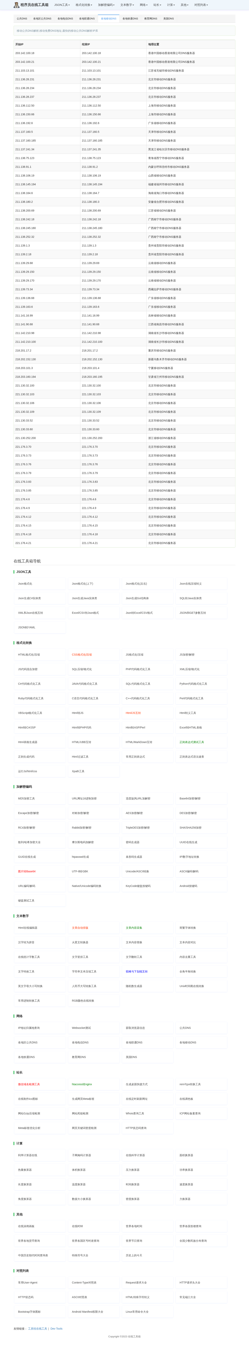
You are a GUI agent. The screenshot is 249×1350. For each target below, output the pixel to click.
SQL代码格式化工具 (138, 683)
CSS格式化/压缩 (82, 654)
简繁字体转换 (188, 927)
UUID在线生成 (188, 842)
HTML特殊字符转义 (138, 1297)
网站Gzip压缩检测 (29, 1113)
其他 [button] (185, 4)
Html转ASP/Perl (135, 727)
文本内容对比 (188, 942)
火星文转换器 (80, 942)
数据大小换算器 (81, 1198)
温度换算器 (79, 1184)
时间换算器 (132, 1184)
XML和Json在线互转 (30, 612)
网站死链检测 (80, 1113)
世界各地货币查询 (29, 1240)
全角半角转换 (188, 971)
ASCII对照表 (79, 1297)
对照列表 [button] (201, 4)
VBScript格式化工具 (30, 712)
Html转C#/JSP (27, 727)
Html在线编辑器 (27, 927)
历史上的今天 (134, 1255)
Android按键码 (188, 885)
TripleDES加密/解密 (138, 827)
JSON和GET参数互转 (193, 612)
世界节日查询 (134, 1240)
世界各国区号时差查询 (85, 1240)
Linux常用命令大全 (137, 1311)
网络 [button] (144, 4)
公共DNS (22, 18)
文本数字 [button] (127, 4)
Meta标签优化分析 (29, 1128)
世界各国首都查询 (190, 1226)
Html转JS (77, 712)
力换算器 (185, 1198)
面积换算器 (186, 1155)
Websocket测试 (81, 1027)
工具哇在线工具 (37, 1328)
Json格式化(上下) (82, 583)
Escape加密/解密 (28, 813)
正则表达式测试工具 (192, 742)
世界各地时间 (134, 1226)
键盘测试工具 (26, 900)
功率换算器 (186, 1169)
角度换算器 (25, 1198)
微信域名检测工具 (29, 1084)
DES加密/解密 (188, 813)
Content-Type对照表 (84, 1282)
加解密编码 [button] (106, 4)
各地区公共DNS (42, 18)
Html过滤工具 (80, 756)
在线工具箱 (134, 1336)
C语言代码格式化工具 (85, 698)
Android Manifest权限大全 (87, 1311)
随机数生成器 (134, 986)
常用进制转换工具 (29, 1000)
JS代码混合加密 (28, 669)
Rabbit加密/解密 (81, 827)
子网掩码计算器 (81, 1155)
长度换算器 (25, 1184)
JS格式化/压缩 (134, 654)
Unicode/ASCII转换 (137, 871)
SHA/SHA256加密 (191, 827)
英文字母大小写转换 (30, 986)
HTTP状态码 (25, 1297)
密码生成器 (132, 842)
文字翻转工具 (134, 956)
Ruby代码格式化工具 (31, 698)
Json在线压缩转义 (191, 583)
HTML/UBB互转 (81, 742)
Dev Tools (56, 1328)
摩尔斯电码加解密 (83, 842)
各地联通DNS (87, 18)
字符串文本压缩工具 (84, 971)
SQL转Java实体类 (191, 598)
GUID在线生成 (27, 856)
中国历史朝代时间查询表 (33, 1255)
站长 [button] (157, 4)
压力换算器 (132, 1169)
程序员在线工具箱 (31, 5)
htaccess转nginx (82, 1084)
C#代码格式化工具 (29, 683)
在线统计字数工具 (29, 956)
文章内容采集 (134, 927)
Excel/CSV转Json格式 (85, 612)
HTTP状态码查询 (136, 1128)
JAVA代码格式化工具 (84, 683)
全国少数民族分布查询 (193, 1240)
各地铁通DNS (130, 18)
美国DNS (168, 18)
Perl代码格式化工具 (191, 698)
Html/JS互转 (133, 712)
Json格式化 (25, 583)
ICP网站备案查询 (190, 1113)
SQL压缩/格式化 (82, 669)
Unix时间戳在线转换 (192, 986)
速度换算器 (186, 1184)
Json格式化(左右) (136, 583)
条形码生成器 (134, 856)
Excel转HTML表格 (191, 727)
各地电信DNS (65, 18)
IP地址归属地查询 (29, 1027)
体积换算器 (79, 1169)
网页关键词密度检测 (84, 1128)
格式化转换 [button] (84, 4)
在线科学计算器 (135, 1155)
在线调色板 (186, 1098)
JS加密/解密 (187, 654)
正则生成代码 (26, 756)
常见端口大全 (188, 1297)
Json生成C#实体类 (29, 598)
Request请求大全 (136, 1282)
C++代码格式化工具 (138, 698)
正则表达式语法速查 (192, 756)
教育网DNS (150, 18)
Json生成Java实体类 (84, 598)
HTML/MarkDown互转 (139, 742)
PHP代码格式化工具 (138, 669)
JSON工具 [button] (62, 4)
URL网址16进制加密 (84, 798)
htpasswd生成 (80, 856)
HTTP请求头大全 (190, 1282)
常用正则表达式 (135, 756)
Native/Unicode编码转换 (86, 885)
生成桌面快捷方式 (137, 1084)
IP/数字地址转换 (189, 856)
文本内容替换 (134, 942)
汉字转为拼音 (26, 942)
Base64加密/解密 (190, 798)
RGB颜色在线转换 (83, 1000)
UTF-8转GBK (80, 871)
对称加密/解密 (80, 813)
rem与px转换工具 (190, 1084)
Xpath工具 (78, 771)
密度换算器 (132, 1198)
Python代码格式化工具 (193, 683)
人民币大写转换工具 (84, 986)
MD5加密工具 (26, 798)
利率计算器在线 (27, 1155)
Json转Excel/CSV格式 (139, 612)
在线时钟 (77, 1226)
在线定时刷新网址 (137, 1098)
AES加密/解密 (134, 813)
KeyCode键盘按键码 (138, 885)
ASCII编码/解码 (189, 871)
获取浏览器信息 (135, 1027)
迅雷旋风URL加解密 (138, 798)
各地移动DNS (108, 18)
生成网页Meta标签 (83, 1098)
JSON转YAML (26, 627)
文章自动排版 (80, 927)
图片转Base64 (26, 871)
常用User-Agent (27, 1282)
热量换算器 (25, 1169)
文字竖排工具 (80, 956)
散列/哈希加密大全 (29, 842)
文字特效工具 (26, 971)
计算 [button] (171, 4)
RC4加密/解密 (26, 827)
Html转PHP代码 (81, 727)
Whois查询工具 (135, 1113)
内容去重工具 (188, 956)
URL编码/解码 (26, 885)
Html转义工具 (188, 712)
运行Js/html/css (27, 771)
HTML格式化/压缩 (29, 654)
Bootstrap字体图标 (29, 1311)
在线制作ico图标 (28, 1098)
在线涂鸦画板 (26, 1226)
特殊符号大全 (80, 1255)
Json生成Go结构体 (137, 598)
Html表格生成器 (27, 742)
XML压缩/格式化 (190, 669)
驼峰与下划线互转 (137, 971)
